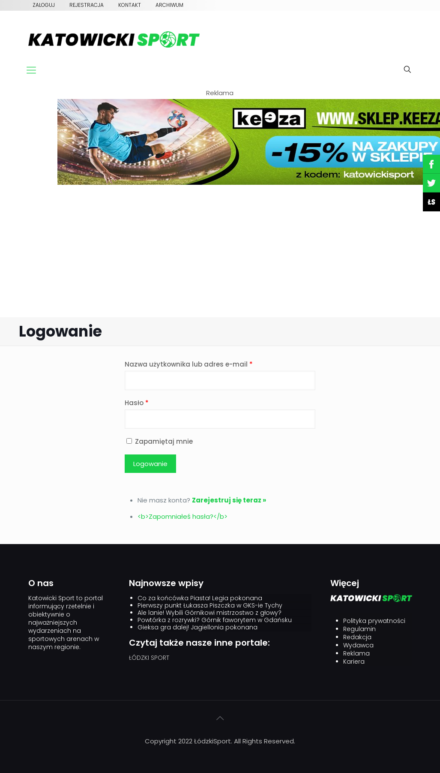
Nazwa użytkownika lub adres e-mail (189, 364)
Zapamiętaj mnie (159, 441)
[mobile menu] (31, 70)
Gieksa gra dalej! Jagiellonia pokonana (197, 627)
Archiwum (169, 5)
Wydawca (358, 645)
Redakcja (357, 637)
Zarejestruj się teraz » (229, 500)
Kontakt (129, 5)
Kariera (354, 662)
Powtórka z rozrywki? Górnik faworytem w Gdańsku (215, 620)
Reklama (356, 654)
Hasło (137, 402)
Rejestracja (86, 5)
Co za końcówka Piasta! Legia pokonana (200, 598)
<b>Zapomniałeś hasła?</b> (182, 516)
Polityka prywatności (374, 621)
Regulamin (359, 629)
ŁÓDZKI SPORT (149, 657)
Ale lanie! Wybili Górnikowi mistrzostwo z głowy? (209, 613)
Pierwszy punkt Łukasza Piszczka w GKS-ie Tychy (210, 606)
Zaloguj (44, 5)
